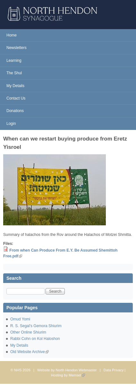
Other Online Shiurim (28, 332)
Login (11, 123)
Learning (13, 60)
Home (11, 35)
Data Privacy (114, 370)
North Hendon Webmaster (76, 370)
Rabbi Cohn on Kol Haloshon (35, 338)
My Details (15, 86)
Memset (77, 375)
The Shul (14, 73)
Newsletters (16, 47)
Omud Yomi (20, 319)
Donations (15, 111)
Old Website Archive (29, 352)
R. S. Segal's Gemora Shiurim (36, 326)
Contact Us (15, 98)
